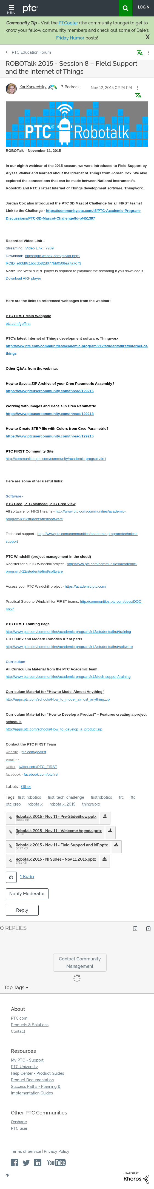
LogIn (144, 7)
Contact (18, 1031)
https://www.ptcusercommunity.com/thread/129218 (50, 414)
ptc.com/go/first (18, 324)
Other (26, 787)
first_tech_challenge (66, 797)
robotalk (35, 804)
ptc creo (13, 804)
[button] (137, 87)
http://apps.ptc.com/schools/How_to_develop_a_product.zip (54, 729)
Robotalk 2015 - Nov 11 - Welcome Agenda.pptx (59, 831)
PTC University (24, 1067)
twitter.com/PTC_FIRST (38, 767)
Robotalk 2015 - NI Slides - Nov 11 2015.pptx (56, 859)
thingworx (91, 804)
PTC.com (19, 1018)
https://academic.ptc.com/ (85, 586)
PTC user (19, 1128)
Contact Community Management (80, 962)
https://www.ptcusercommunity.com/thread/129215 (50, 436)
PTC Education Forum (31, 52)
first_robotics (29, 797)
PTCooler (68, 22)
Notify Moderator (27, 893)
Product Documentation (32, 1080)
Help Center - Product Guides (37, 1073)
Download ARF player (23, 278)
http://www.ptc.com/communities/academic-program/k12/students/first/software (69, 647)
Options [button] (148, 52)
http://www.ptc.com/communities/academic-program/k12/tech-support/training (68, 677)
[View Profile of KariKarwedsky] (33, 87)
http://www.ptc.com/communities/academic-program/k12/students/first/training (68, 632)
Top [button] (7, 1175)
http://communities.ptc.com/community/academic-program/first (56, 459)
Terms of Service (26, 1151)
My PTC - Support (27, 1060)
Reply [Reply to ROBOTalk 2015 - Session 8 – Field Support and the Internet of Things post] (22, 910)
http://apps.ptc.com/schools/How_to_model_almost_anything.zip (58, 699)
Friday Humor (70, 38)
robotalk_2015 (62, 804)
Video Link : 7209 (39, 248)
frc (121, 797)
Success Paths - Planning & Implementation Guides (36, 1089)
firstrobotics (101, 797)
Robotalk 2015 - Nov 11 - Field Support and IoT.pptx (62, 845)
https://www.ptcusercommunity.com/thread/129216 (50, 391)
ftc (133, 797)
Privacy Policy (56, 1151)
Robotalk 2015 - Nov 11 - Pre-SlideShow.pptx (56, 816)
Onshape (19, 1122)
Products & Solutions (30, 1025)
